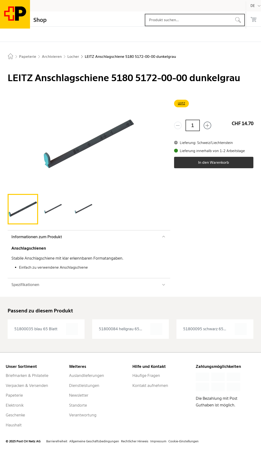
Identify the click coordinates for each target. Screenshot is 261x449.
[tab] (23, 209)
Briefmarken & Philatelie (27, 375)
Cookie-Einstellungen (183, 441)
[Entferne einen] (178, 125)
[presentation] (46, 329)
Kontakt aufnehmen (150, 385)
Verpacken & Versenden (27, 385)
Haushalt (14, 425)
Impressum (158, 441)
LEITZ (181, 103)
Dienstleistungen (84, 385)
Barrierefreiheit (56, 441)
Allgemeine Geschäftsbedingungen (94, 441)
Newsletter (78, 395)
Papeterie (14, 395)
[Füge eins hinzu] (207, 125)
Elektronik (15, 405)
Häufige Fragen (146, 375)
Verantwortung (82, 415)
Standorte (78, 405)
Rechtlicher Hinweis (134, 441)
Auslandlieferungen (86, 375)
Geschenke (15, 415)
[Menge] (193, 125)
